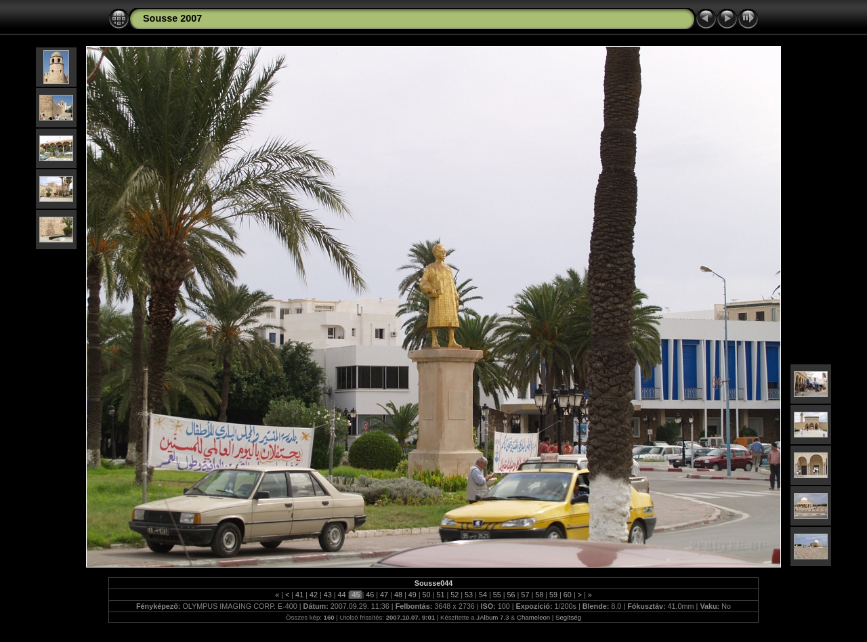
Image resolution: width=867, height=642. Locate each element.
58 (539, 595)
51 (440, 595)
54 (483, 595)
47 (384, 595)
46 (370, 595)
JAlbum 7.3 (492, 617)
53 (469, 595)
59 (553, 595)
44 (342, 595)
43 (328, 595)
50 (427, 595)
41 (299, 595)
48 (398, 595)
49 (412, 595)
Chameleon (533, 617)
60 (568, 595)
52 (454, 595)
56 (511, 595)
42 (314, 595)
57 (525, 595)
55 (497, 595)
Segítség (568, 617)
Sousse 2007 (172, 18)
